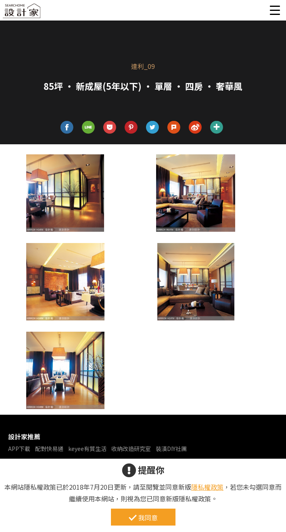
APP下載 (19, 449)
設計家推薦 (24, 436)
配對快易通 (49, 449)
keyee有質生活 (87, 449)
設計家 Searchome (22, 13)
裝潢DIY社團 (171, 449)
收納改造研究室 (131, 449)
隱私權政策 (207, 487)
